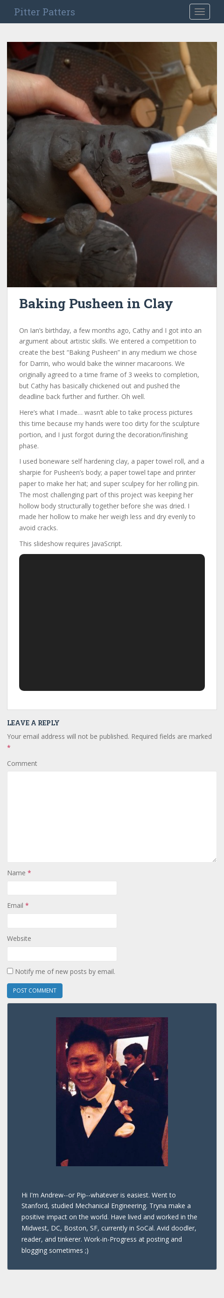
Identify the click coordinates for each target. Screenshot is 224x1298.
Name (19, 872)
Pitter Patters (44, 12)
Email (18, 905)
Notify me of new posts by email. (65, 971)
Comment (22, 763)
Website (19, 938)
